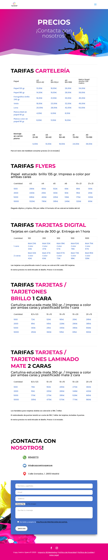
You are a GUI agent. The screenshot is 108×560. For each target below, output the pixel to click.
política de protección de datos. (51, 522)
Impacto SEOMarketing (47, 552)
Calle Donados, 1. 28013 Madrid (43, 473)
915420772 (33, 457)
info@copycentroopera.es (40, 465)
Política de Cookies (86, 552)
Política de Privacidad (67, 552)
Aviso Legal (54, 555)
